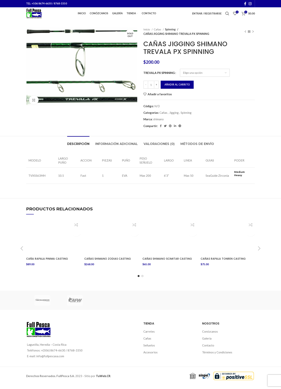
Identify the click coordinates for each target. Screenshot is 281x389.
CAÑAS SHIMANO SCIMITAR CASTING (168, 264)
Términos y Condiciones (217, 356)
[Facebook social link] (245, 4)
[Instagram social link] (250, 4)
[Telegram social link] (179, 131)
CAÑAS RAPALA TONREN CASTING (224, 264)
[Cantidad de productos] (151, 90)
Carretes (149, 335)
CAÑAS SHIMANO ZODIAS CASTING (108, 264)
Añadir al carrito (177, 89)
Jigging (174, 118)
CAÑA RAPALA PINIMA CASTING (48, 264)
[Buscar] (227, 16)
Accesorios (150, 356)
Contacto (208, 349)
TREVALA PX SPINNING (159, 78)
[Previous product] (245, 37)
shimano (158, 124)
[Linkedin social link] (175, 131)
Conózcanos (210, 335)
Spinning (170, 34)
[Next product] (253, 37)
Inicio (147, 34)
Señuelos (149, 349)
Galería (207, 342)
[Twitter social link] (165, 131)
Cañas (158, 34)
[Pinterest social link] (170, 131)
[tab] (78, 147)
